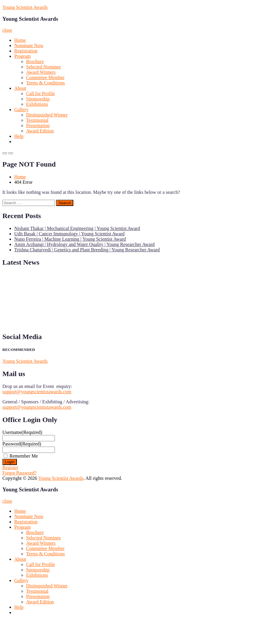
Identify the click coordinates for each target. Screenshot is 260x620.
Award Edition (40, 130)
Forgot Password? (19, 472)
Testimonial (37, 120)
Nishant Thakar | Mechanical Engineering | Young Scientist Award (77, 228)
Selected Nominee (43, 66)
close (7, 30)
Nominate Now (28, 45)
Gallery (21, 109)
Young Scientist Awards (24, 7)
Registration (25, 50)
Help (18, 136)
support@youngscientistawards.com (36, 391)
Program (22, 56)
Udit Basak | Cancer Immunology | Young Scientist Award (69, 233)
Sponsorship (38, 98)
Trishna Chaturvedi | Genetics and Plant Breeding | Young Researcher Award (87, 249)
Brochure (35, 61)
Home (20, 40)
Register (10, 467)
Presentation (38, 125)
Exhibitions (37, 104)
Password (21, 443)
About (20, 88)
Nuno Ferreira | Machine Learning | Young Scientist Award (70, 239)
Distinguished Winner (47, 114)
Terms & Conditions (45, 82)
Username (22, 432)
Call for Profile (40, 93)
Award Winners (41, 72)
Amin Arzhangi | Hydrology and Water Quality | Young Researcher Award (84, 244)
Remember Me (23, 455)
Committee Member (45, 77)
